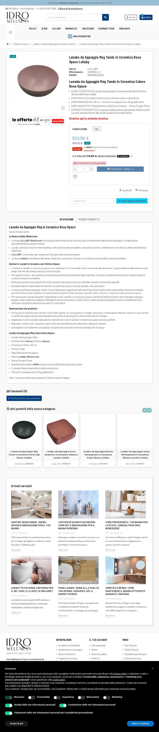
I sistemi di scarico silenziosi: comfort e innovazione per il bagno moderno (77, 525)
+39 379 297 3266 (46, 8)
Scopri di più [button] (16, 723)
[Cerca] (77, 17)
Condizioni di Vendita (69, 645)
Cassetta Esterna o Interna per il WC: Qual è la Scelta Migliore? (32, 589)
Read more (16, 549)
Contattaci (27, 8)
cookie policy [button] (59, 680)
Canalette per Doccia (135, 653)
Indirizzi (95, 658)
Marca (72, 68)
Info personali (98, 645)
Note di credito (99, 653)
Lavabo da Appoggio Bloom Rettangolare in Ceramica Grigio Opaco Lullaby (98, 454)
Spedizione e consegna (70, 649)
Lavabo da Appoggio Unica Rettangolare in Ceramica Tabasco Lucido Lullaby (135, 454)
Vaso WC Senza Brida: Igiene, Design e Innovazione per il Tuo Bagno (31, 525)
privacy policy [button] (120, 673)
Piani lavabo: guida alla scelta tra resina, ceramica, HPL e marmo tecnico (78, 590)
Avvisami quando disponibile (132, 200)
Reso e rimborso (66, 653)
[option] (24, 440)
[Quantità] (83, 169)
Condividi (126, 190)
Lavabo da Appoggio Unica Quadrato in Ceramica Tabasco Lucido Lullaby (61, 454)
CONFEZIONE (79, 129)
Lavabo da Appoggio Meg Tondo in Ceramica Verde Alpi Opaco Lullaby (24, 454)
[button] (152, 668)
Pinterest (142, 190)
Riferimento (76, 71)
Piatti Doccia (131, 649)
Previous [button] (144, 408)
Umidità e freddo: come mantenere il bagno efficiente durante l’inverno (125, 590)
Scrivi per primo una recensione (24, 398)
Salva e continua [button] (140, 723)
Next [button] (149, 408)
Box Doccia (131, 645)
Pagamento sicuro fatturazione (66, 660)
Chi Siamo (12, 8)
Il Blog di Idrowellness (70, 8)
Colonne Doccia (133, 658)
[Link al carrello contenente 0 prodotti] (146, 17)
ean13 (72, 74)
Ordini (94, 649)
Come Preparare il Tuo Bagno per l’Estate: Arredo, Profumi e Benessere (126, 525)
